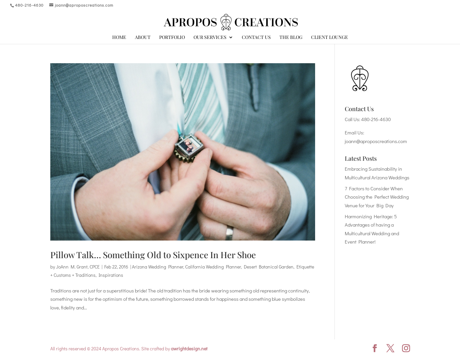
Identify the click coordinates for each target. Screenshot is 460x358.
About (143, 37)
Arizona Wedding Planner (157, 267)
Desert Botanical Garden (268, 267)
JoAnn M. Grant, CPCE (78, 267)
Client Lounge (329, 37)
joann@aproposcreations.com (376, 141)
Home (119, 37)
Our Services (210, 37)
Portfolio (172, 37)
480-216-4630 (376, 119)
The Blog (290, 37)
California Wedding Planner (213, 267)
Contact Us (256, 37)
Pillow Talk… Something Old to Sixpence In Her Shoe (153, 255)
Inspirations (111, 275)
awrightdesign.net (189, 348)
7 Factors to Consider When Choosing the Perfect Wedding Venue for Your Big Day (377, 197)
